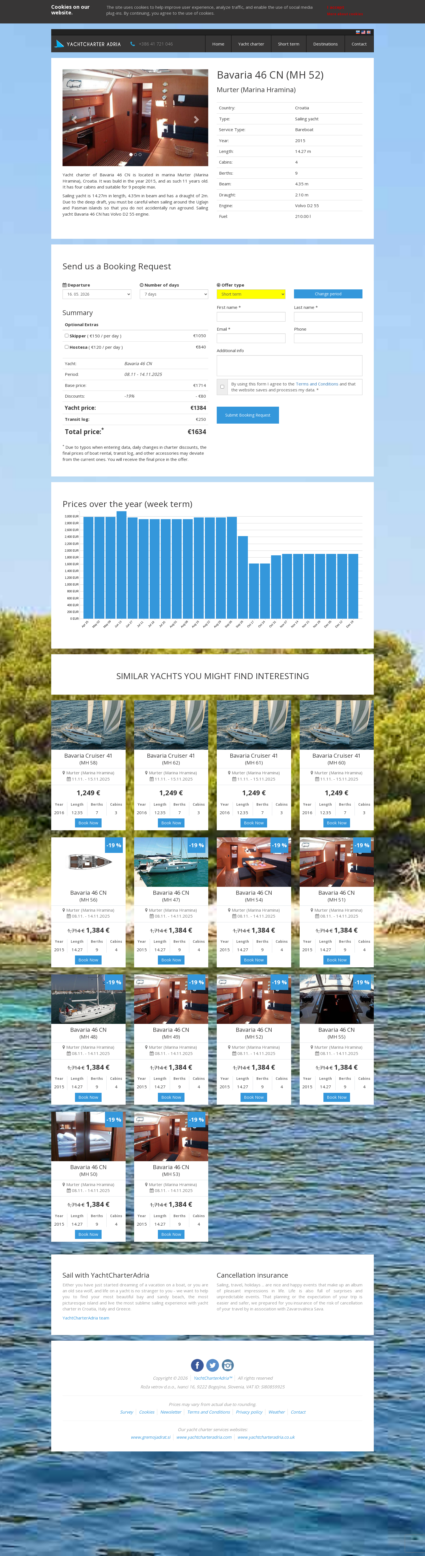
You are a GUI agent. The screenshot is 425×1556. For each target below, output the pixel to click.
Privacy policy (249, 1412)
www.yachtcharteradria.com (203, 1437)
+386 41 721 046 (156, 44)
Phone (300, 329)
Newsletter (170, 1412)
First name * (229, 307)
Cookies (146, 1412)
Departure (76, 285)
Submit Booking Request (248, 415)
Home (218, 44)
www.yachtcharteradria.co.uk (266, 1437)
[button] (73, 117)
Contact (359, 44)
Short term (288, 44)
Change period (328, 293)
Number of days (159, 285)
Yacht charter (251, 44)
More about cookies (345, 14)
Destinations (325, 44)
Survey (126, 1412)
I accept (335, 7)
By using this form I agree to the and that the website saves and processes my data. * (293, 387)
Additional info (230, 350)
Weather (276, 1412)
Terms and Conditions (317, 384)
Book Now (88, 822)
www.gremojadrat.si (150, 1437)
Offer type (230, 285)
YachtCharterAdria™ (213, 1378)
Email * (223, 329)
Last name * (306, 307)
